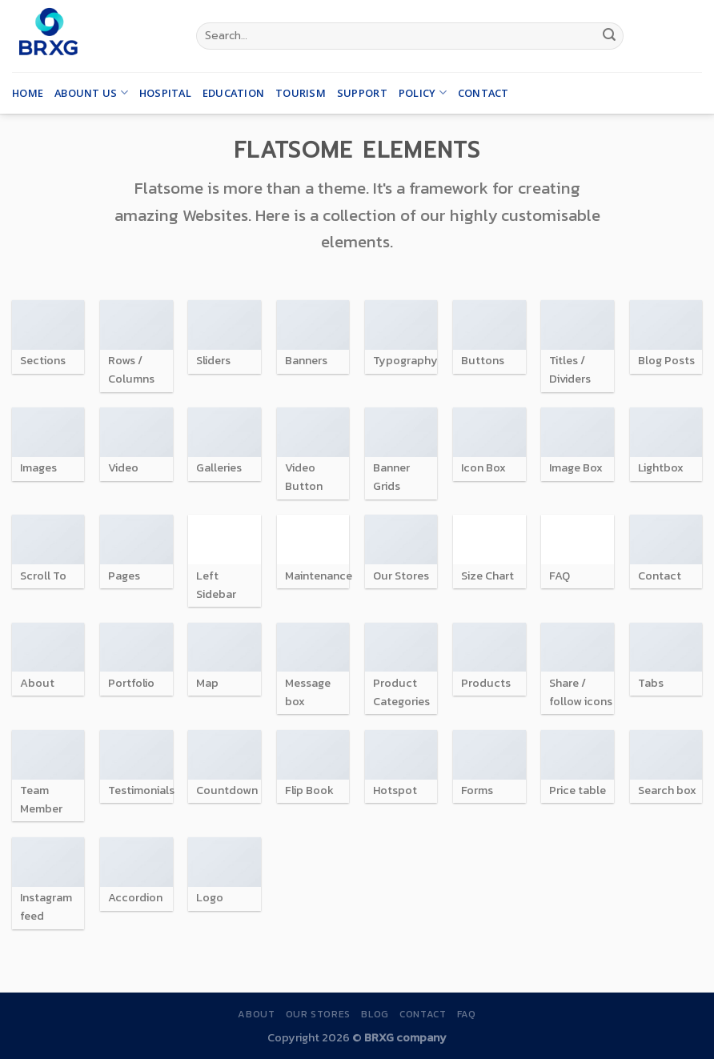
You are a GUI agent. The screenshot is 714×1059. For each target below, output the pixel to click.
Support (362, 93)
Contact (483, 93)
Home (27, 93)
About (256, 1014)
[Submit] (609, 36)
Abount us (91, 92)
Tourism (300, 93)
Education (233, 93)
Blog (374, 1014)
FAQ (466, 1014)
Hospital (165, 93)
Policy (423, 92)
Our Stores (318, 1014)
